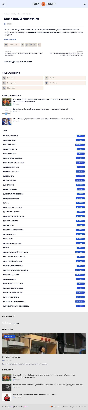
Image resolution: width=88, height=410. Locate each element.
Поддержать (56, 407)
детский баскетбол (45, 261)
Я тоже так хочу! (11, 357)
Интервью (45, 185)
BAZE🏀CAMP (44, 3)
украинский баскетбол (45, 301)
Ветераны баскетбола (45, 162)
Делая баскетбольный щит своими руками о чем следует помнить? (40, 109)
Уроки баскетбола (45, 243)
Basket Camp (45, 140)
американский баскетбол (45, 252)
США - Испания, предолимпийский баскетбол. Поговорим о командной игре (43, 119)
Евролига (45, 176)
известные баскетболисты (45, 270)
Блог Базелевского (45, 158)
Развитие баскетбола (45, 216)
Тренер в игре (45, 234)
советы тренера (45, 297)
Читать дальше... (10, 39)
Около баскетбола (45, 207)
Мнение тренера (45, 198)
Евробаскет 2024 (45, 171)
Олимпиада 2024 (45, 212)
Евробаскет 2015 (45, 167)
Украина (45, 239)
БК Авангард (45, 154)
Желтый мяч (45, 180)
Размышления (45, 221)
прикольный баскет (45, 292)
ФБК (45, 248)
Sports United (45, 149)
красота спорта (45, 275)
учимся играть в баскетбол (45, 306)
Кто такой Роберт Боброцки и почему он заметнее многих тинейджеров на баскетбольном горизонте (44, 100)
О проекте (73, 407)
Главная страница (10, 14)
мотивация (45, 279)
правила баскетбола (45, 288)
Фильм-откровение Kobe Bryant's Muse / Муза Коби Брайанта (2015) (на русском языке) (47, 385)
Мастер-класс (45, 189)
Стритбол (45, 225)
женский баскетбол (45, 266)
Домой (65, 407)
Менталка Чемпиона (45, 194)
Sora (11, 407)
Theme (26, 407)
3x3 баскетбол (45, 136)
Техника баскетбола (45, 230)
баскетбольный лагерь (45, 257)
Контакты (82, 407)
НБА (45, 203)
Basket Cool (45, 145)
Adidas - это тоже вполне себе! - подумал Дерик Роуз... (35, 394)
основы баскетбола (45, 284)
